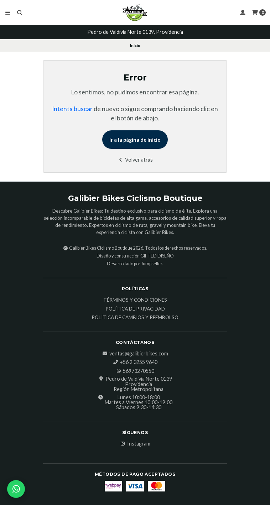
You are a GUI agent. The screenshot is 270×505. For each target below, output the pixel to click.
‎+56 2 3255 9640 (135, 362)
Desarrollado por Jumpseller (134, 263)
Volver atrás (135, 160)
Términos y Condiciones (135, 300)
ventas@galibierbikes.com (135, 353)
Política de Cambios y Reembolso (135, 317)
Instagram (135, 443)
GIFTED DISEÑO (157, 256)
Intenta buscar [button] (72, 109)
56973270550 (135, 371)
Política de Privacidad (135, 309)
